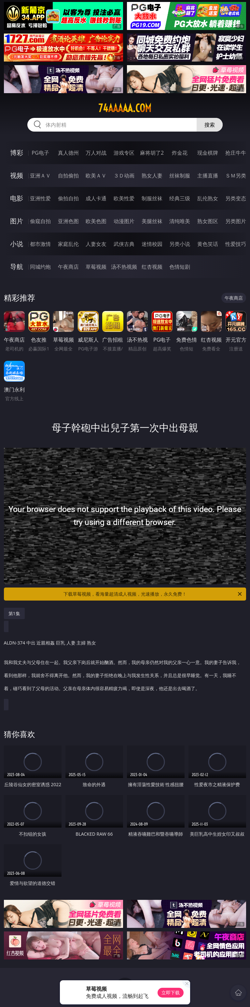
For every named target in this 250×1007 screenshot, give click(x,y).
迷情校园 (152, 244)
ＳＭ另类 (235, 175)
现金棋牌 (207, 152)
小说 (16, 243)
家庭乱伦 (68, 244)
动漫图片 (124, 221)
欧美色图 (96, 221)
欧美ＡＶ (96, 175)
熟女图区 (207, 221)
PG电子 (40, 152)
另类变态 (235, 198)
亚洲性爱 (40, 198)
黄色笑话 (207, 244)
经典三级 (179, 198)
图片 (16, 221)
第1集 (14, 613)
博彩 (16, 152)
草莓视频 (96, 266)
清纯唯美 (179, 221)
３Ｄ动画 (124, 175)
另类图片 (235, 221)
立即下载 (170, 992)
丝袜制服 (179, 175)
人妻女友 (96, 244)
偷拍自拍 (68, 198)
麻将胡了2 (152, 152)
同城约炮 (40, 266)
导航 (16, 266)
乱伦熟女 (207, 198)
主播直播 (207, 175)
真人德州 (68, 152)
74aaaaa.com (124, 108)
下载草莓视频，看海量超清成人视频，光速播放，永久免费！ (153, 594)
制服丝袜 (152, 198)
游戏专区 (124, 152)
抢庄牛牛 (235, 152)
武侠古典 (124, 244)
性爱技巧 (235, 244)
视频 (16, 175)
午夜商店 (68, 266)
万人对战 (96, 152)
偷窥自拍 (40, 221)
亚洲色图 (68, 221)
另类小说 (179, 244)
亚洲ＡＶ (40, 175)
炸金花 (180, 152)
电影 (16, 198)
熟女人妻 (152, 175)
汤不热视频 (124, 266)
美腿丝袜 (152, 221)
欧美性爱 (124, 198)
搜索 (209, 124)
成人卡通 (96, 198)
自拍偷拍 (68, 175)
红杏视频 (152, 266)
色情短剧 (179, 266)
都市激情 (40, 244)
